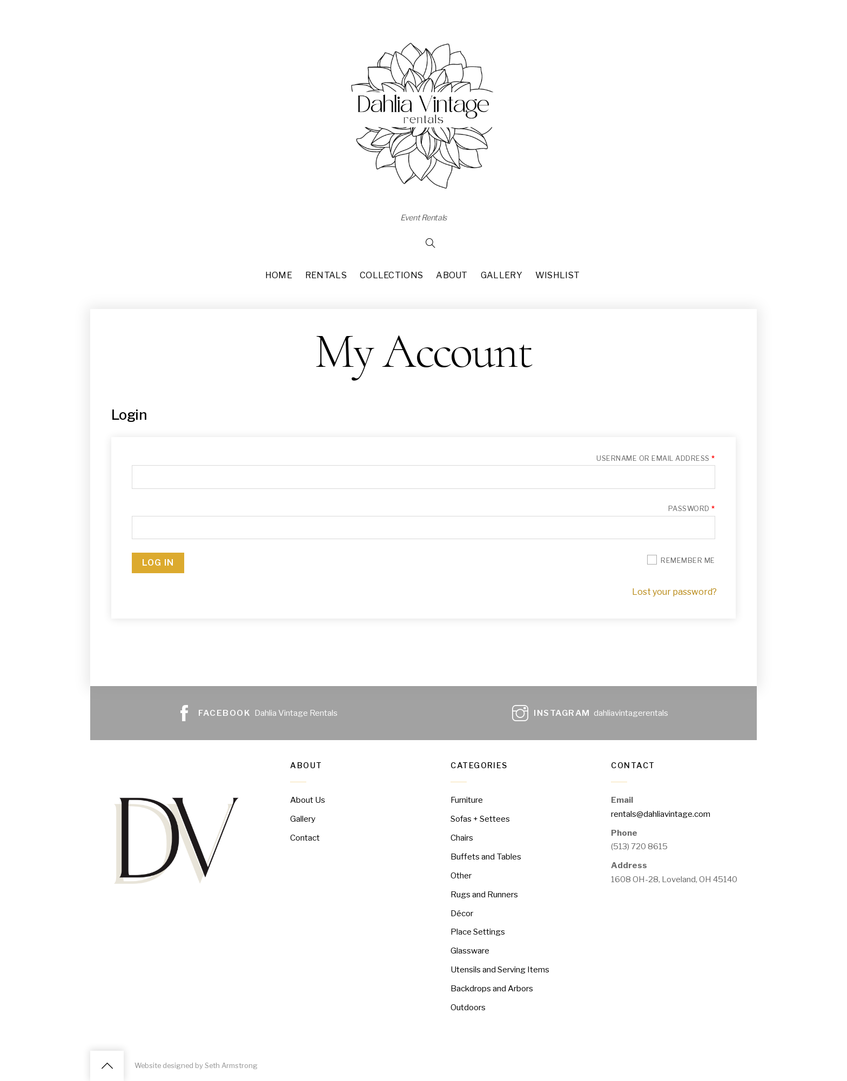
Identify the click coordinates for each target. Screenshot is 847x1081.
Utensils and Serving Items (500, 969)
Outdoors (468, 1007)
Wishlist (557, 275)
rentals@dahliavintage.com (660, 814)
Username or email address (655, 458)
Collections (392, 275)
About (452, 275)
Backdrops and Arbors (492, 988)
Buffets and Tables (486, 856)
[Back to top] (107, 1066)
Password (691, 509)
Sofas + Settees (480, 819)
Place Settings (478, 931)
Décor (462, 913)
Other (461, 875)
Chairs (462, 837)
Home (278, 275)
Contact (305, 837)
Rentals (326, 275)
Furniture (467, 800)
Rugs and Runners (484, 894)
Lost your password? (674, 592)
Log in (158, 563)
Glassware (470, 950)
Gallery (501, 275)
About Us (307, 800)
